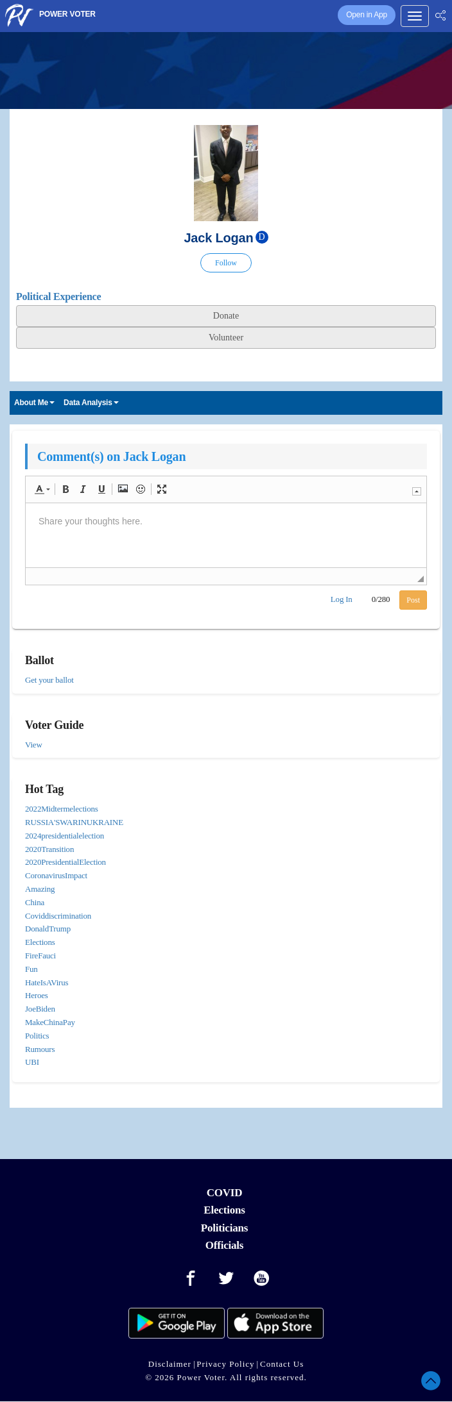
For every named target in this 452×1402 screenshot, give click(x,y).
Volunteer (226, 337)
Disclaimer (169, 1364)
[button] (42, 489)
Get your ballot (49, 680)
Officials (224, 1245)
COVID (225, 1193)
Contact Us (282, 1364)
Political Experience (58, 296)
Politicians (224, 1228)
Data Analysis (91, 402)
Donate (226, 316)
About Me (34, 402)
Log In (341, 599)
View (33, 744)
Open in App (366, 14)
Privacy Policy (225, 1364)
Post (413, 600)
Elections (224, 1210)
